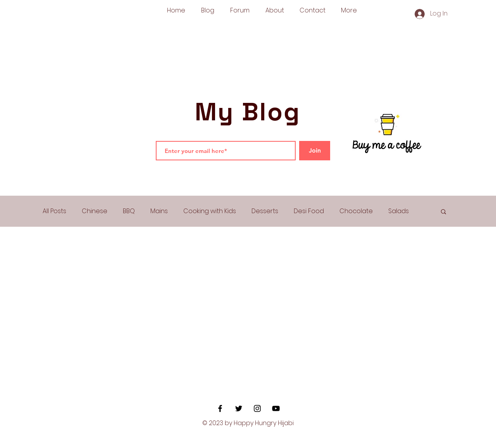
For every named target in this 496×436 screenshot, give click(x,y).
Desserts (264, 211)
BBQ (129, 211)
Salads (398, 211)
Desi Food (309, 211)
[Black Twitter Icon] (238, 408)
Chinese (94, 211)
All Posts (54, 211)
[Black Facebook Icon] (220, 408)
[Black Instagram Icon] (257, 408)
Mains (159, 211)
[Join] (314, 150)
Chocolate (356, 211)
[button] (443, 212)
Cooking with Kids (209, 211)
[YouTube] (276, 408)
